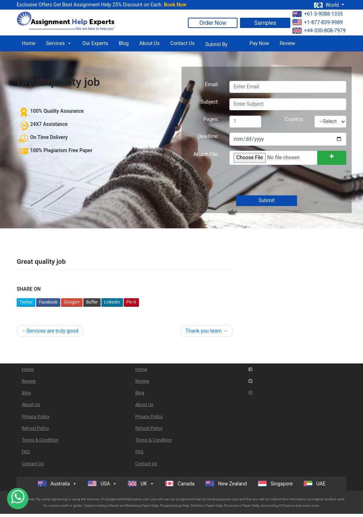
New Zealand (226, 483)
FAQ (26, 451)
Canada (180, 483)
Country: (294, 119)
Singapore (275, 483)
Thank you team (203, 331)
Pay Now (259, 43)
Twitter (26, 302)
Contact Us (182, 43)
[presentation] (282, 181)
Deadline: (208, 136)
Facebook (48, 302)
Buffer (92, 302)
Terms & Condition (40, 440)
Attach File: (206, 154)
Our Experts (95, 43)
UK (141, 484)
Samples (265, 23)
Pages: (211, 119)
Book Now (175, 4)
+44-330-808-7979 (319, 31)
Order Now (212, 23)
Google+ (72, 302)
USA (102, 484)
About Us (149, 43)
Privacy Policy (35, 416)
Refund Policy (35, 428)
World (327, 5)
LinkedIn (112, 302)
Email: (212, 85)
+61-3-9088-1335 (317, 14)
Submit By (216, 44)
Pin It (131, 302)
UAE (314, 483)
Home (28, 43)
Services (59, 43)
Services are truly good (52, 331)
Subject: (210, 102)
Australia (57, 484)
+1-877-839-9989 (317, 22)
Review (287, 43)
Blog (124, 43)
